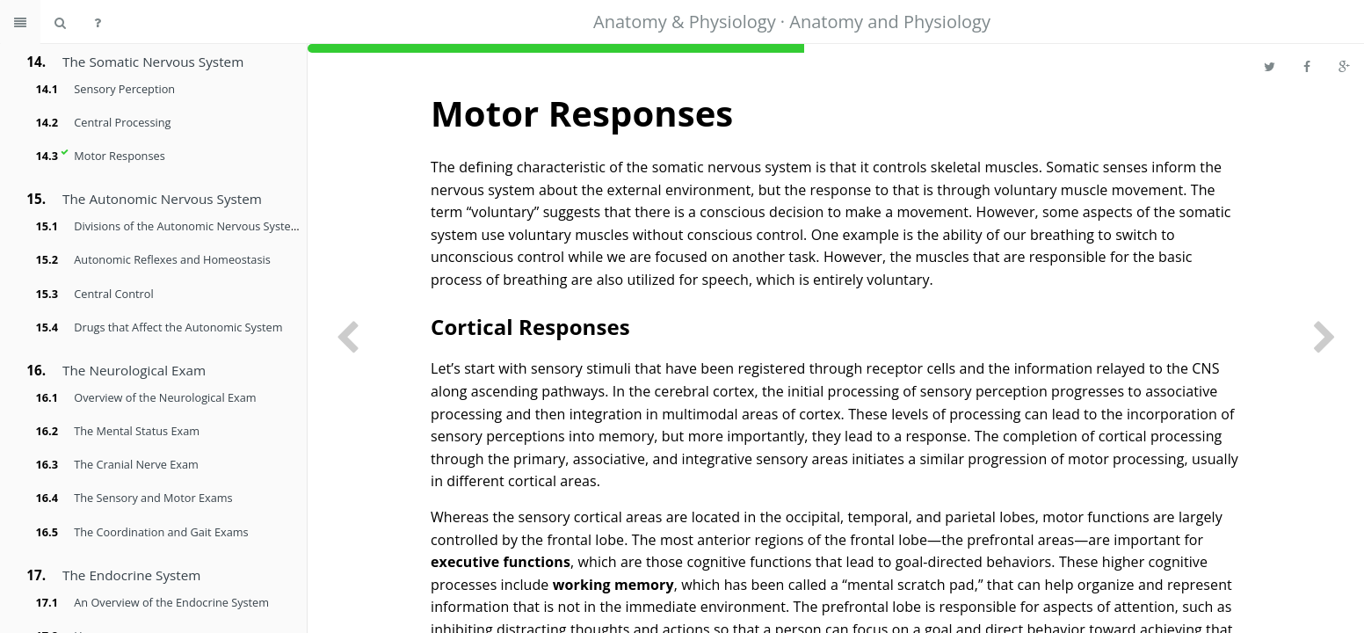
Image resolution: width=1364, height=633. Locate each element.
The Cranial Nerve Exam (136, 464)
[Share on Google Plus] (1344, 66)
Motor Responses (119, 156)
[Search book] (60, 22)
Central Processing (122, 122)
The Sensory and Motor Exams (153, 498)
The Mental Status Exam (137, 431)
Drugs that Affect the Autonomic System (178, 327)
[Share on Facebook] (1306, 66)
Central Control (113, 294)
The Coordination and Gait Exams (161, 532)
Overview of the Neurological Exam (165, 397)
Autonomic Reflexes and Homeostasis (172, 259)
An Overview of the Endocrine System (171, 602)
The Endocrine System (131, 575)
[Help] (97, 22)
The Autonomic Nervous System (162, 198)
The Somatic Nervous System (152, 61)
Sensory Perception (124, 89)
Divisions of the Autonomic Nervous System (187, 226)
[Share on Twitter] (1269, 66)
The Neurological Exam (134, 370)
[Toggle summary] (20, 22)
